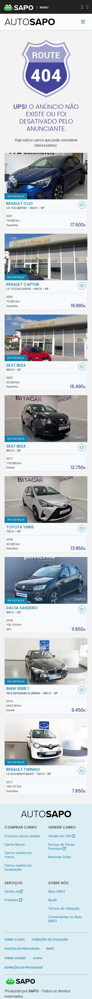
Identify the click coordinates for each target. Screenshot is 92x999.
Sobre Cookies (15, 958)
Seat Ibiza (41, 367)
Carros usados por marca (18, 855)
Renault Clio (41, 205)
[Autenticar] (82, 7)
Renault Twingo (41, 771)
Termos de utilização (64, 908)
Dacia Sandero (41, 610)
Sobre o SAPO (15, 939)
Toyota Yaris (41, 529)
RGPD (50, 948)
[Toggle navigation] (83, 22)
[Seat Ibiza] (46, 338)
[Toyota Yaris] (46, 499)
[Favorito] (82, 205)
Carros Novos (15, 844)
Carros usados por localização (18, 867)
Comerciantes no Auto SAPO (65, 919)
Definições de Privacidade (24, 967)
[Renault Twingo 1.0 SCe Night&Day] (46, 742)
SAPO (21, 981)
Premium (13, 900)
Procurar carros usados (22, 836)
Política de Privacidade (22, 948)
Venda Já (14, 891)
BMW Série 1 (41, 690)
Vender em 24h (61, 836)
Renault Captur (41, 286)
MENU (44, 7)
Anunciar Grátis (59, 857)
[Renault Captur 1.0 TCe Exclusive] (46, 257)
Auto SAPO (56, 891)
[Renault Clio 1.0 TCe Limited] (46, 176)
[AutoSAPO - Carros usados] (30, 21)
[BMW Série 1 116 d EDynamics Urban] (46, 661)
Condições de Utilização (50, 939)
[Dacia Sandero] (46, 580)
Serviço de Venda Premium (61, 847)
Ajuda (52, 900)
